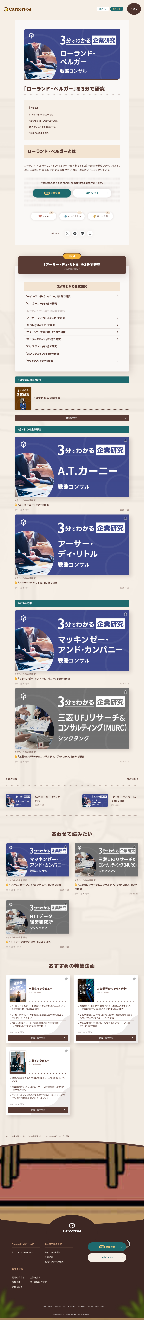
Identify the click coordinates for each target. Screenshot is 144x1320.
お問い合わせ (60, 1308)
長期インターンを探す (55, 1263)
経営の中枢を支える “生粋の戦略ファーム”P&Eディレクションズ (38, 1081)
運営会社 (71, 1308)
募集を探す (17, 1288)
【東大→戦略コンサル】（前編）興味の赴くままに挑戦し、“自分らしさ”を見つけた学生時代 (35, 1025)
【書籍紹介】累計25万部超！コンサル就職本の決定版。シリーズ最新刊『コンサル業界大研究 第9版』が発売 (106, 1008)
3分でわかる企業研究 (30, 1138)
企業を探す (35, 1279)
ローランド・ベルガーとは (41, 114)
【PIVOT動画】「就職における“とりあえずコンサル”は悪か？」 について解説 (105, 1025)
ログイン (102, 9)
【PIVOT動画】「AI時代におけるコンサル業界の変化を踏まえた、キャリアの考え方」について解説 (106, 1016)
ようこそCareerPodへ (23, 1254)
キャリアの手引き (53, 1254)
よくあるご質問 (46, 1308)
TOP (8, 1138)
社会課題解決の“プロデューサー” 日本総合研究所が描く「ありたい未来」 (38, 1089)
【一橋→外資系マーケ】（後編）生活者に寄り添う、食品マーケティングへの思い (37, 1016)
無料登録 (117, 9)
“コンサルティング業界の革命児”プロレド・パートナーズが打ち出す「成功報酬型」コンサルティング (38, 1098)
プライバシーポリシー (95, 1308)
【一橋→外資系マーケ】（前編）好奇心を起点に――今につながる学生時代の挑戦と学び (38, 1008)
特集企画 (15, 1138)
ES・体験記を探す (38, 1284)
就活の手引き (18, 1279)
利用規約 (81, 1308)
